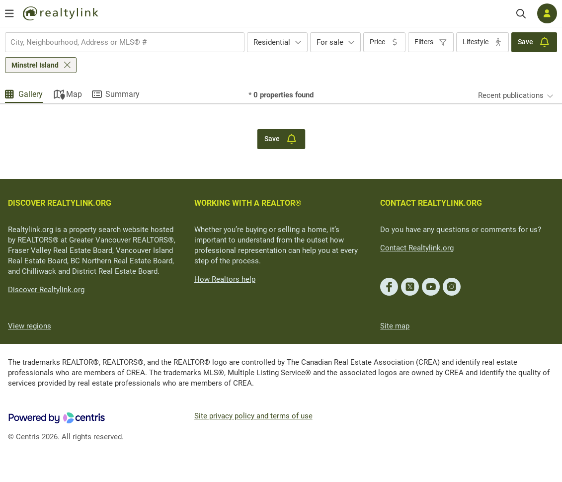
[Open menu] (9, 13)
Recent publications (511, 95)
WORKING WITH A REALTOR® (248, 203)
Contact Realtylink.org (417, 247)
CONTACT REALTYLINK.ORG (431, 203)
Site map (394, 325)
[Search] (521, 13)
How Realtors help (224, 279)
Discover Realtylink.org (46, 289)
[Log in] (547, 13)
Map (74, 94)
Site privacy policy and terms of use (253, 415)
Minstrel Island (35, 65)
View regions (29, 325)
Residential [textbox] (271, 42)
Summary (122, 94)
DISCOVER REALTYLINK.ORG (59, 203)
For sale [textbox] (330, 42)
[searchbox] (118, 42)
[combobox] (124, 42)
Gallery (30, 94)
